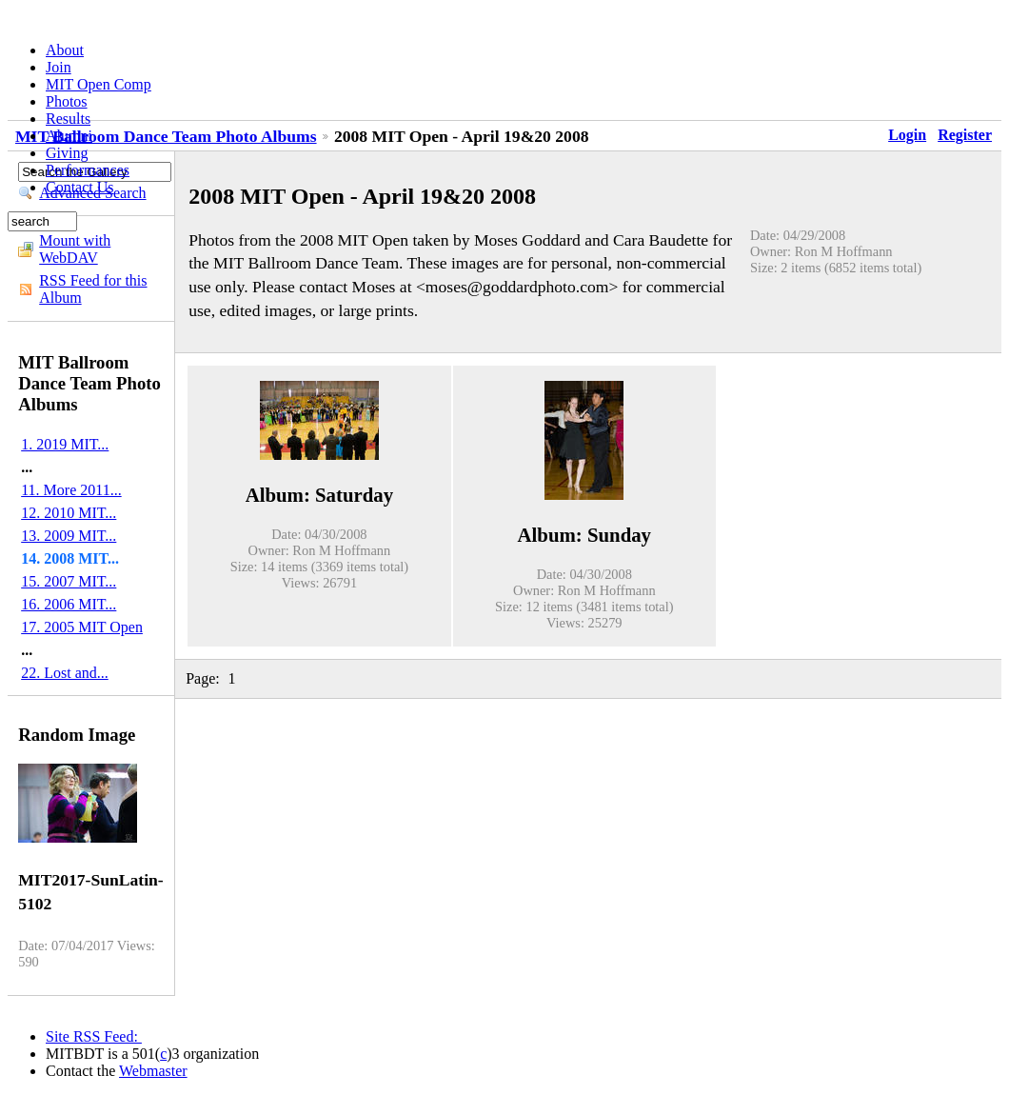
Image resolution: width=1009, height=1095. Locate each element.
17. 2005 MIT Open (82, 627)
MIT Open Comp (98, 84)
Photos (67, 101)
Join (58, 67)
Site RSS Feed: (94, 1036)
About (65, 50)
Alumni (69, 136)
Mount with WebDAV (74, 249)
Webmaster (153, 1071)
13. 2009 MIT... (68, 536)
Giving (67, 153)
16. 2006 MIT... (68, 604)
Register (965, 135)
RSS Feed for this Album (93, 289)
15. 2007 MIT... (68, 581)
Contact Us (80, 187)
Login (907, 135)
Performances (87, 170)
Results (68, 118)
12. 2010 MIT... (68, 513)
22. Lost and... (65, 673)
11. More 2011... (71, 490)
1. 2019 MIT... (65, 444)
